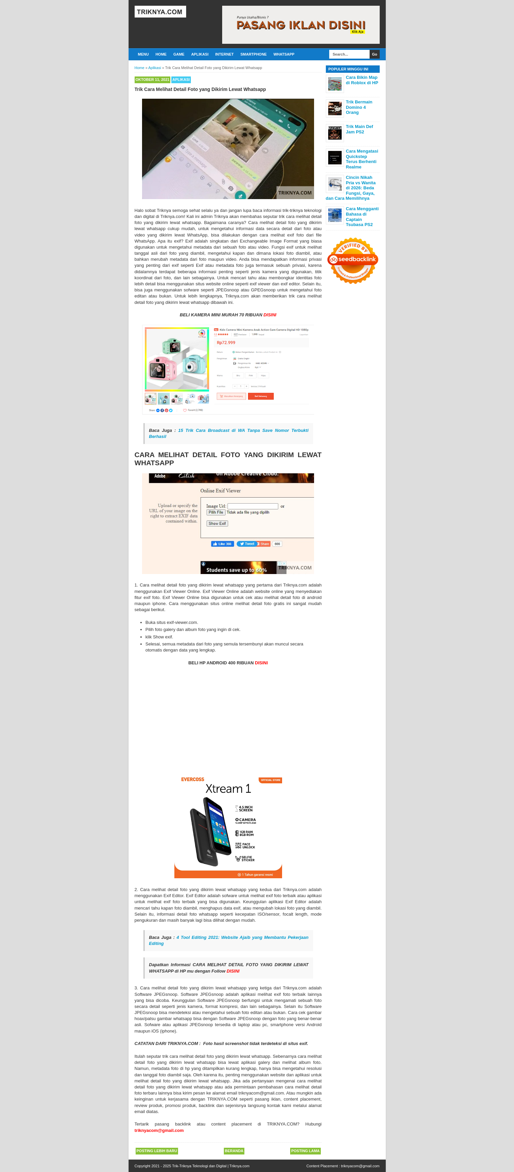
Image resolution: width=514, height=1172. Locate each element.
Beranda (234, 1151)
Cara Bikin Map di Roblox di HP (362, 80)
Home (161, 54)
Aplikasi (199, 54)
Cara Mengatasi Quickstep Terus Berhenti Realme (362, 159)
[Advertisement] (228, 720)
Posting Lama (305, 1151)
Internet (224, 54)
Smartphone (253, 54)
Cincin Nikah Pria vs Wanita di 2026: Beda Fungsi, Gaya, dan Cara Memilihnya (351, 188)
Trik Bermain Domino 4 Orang (359, 107)
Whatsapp (283, 54)
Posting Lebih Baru (157, 1151)
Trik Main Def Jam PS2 (359, 129)
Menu (143, 54)
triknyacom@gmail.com (360, 1166)
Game (178, 54)
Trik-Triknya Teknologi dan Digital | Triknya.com (210, 1166)
